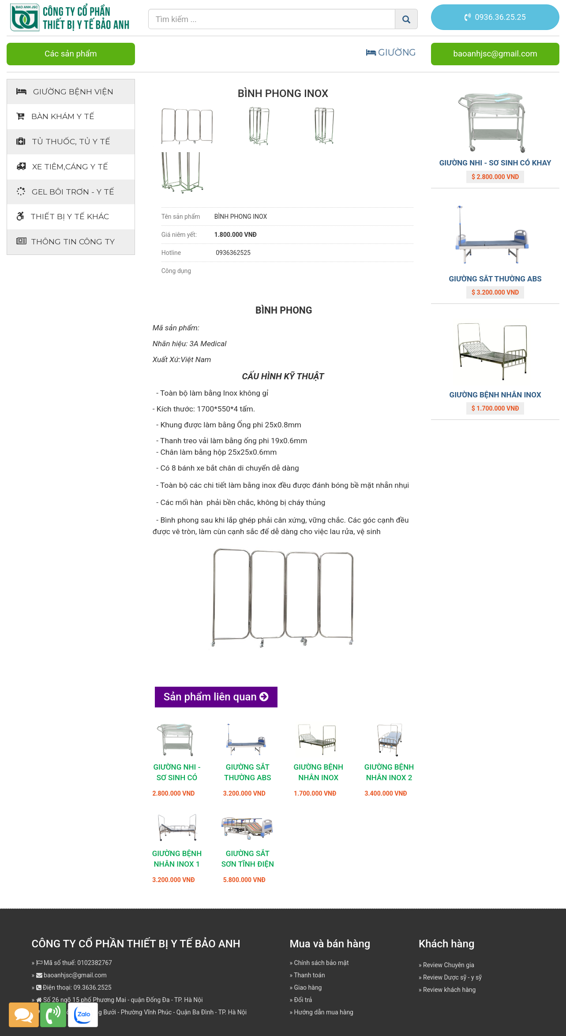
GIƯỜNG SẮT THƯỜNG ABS (495, 278)
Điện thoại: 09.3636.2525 (74, 987)
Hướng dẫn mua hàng (323, 1012)
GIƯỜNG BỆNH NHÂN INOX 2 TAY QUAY (389, 778)
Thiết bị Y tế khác (62, 216)
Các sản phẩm (71, 54)
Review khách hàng (449, 989)
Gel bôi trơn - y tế (65, 191)
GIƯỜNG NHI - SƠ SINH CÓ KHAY (176, 778)
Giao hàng (308, 987)
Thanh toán (309, 975)
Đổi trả (303, 999)
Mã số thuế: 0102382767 (74, 962)
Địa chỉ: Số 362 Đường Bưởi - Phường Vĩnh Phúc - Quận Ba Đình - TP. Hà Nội (141, 1012)
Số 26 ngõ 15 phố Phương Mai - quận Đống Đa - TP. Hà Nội (119, 999)
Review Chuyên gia (448, 965)
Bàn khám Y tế (55, 116)
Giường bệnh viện (64, 91)
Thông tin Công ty (65, 241)
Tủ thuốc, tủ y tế (63, 141)
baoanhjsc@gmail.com (495, 54)
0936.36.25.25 (495, 17)
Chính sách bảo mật (321, 962)
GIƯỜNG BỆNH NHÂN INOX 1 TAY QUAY (177, 864)
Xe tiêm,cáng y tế (62, 166)
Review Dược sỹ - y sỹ (452, 977)
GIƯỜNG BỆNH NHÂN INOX (495, 394)
